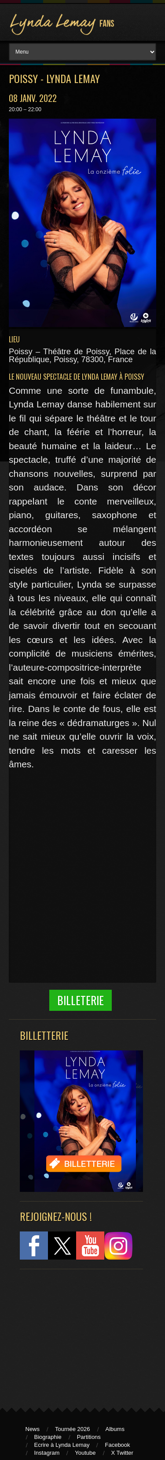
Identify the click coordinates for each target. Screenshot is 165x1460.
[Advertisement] (77, 1334)
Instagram (47, 1452)
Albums (115, 1429)
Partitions (89, 1437)
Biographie (48, 1437)
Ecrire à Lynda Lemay (62, 1445)
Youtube (85, 1452)
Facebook (117, 1445)
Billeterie (80, 1000)
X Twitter (122, 1452)
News (33, 1429)
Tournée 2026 (72, 1429)
